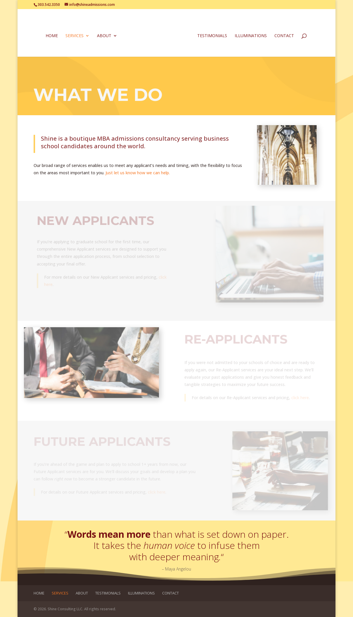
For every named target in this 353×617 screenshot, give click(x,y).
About (104, 36)
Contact (284, 36)
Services (74, 36)
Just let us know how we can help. (137, 172)
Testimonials (212, 36)
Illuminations (251, 36)
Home (52, 36)
